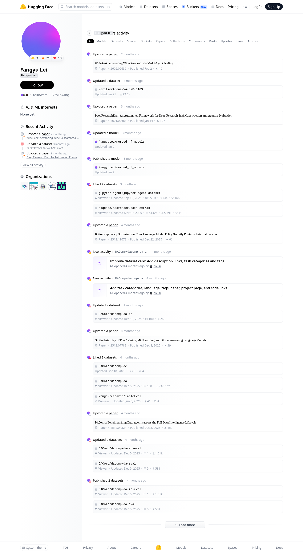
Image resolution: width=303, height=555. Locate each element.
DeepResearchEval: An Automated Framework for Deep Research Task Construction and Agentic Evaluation (53, 157)
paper (45, 134)
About (112, 548)
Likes (239, 41)
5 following (60, 95)
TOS (65, 548)
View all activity (33, 165)
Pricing (233, 6)
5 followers (39, 95)
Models (127, 6)
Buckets (194, 6)
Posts (213, 41)
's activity (108, 33)
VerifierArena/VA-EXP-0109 (45, 147)
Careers (135, 548)
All (90, 41)
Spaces (170, 6)
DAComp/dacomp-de (129, 278)
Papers (160, 41)
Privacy (88, 548)
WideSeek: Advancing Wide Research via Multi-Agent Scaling (53, 138)
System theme (34, 548)
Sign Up (274, 6)
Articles (252, 41)
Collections (177, 41)
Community (197, 41)
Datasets (149, 6)
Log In (257, 6)
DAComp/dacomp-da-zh (131, 252)
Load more (185, 525)
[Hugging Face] (159, 548)
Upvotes (226, 41)
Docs (217, 6)
